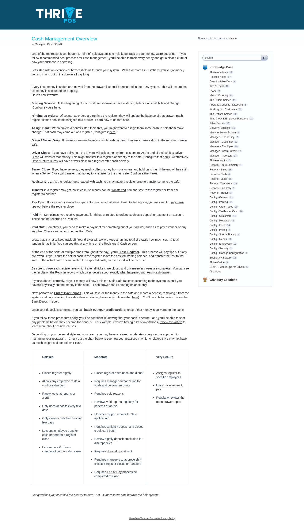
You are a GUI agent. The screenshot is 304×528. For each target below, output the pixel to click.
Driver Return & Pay (45, 161)
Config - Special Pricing (223, 234)
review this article (171, 322)
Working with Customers (223, 109)
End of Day (114, 472)
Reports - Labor (218, 178)
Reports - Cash (218, 174)
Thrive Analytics (218, 160)
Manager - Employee (221, 146)
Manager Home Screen (223, 132)
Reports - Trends (219, 192)
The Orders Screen (220, 100)
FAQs (213, 90)
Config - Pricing (218, 229)
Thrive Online (217, 262)
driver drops (115, 451)
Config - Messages (220, 220)
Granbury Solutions (223, 279)
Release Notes (218, 76)
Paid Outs (85, 231)
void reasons (115, 393)
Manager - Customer (221, 141)
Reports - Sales (218, 169)
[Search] (264, 57)
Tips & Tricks (217, 86)
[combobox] (233, 57)
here (57, 107)
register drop (134, 181)
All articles (215, 271)
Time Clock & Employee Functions (229, 118)
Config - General (219, 197)
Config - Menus (218, 239)
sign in (233, 38)
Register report (65, 272)
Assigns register (166, 373)
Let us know (104, 495)
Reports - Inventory (220, 188)
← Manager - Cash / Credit (47, 44)
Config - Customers (220, 215)
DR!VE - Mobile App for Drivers (227, 266)
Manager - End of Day (222, 137)
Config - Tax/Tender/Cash (224, 211)
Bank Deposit (41, 301)
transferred (118, 190)
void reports (114, 401)
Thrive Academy (219, 72)
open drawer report (168, 401)
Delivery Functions (220, 127)
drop (154, 140)
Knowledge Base (221, 67)
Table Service (217, 123)
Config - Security (219, 248)
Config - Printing (219, 202)
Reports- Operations (221, 183)
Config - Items (217, 225)
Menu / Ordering (219, 95)
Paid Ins (72, 219)
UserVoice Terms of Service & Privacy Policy (152, 518)
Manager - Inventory (221, 155)
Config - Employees (221, 243)
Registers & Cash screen (120, 243)
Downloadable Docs (221, 81)
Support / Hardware (221, 257)
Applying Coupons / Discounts (226, 104)
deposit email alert (126, 439)
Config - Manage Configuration (227, 253)
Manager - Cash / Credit (223, 151)
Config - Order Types (221, 206)
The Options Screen (221, 114)
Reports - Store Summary (224, 164)
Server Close (50, 173)
